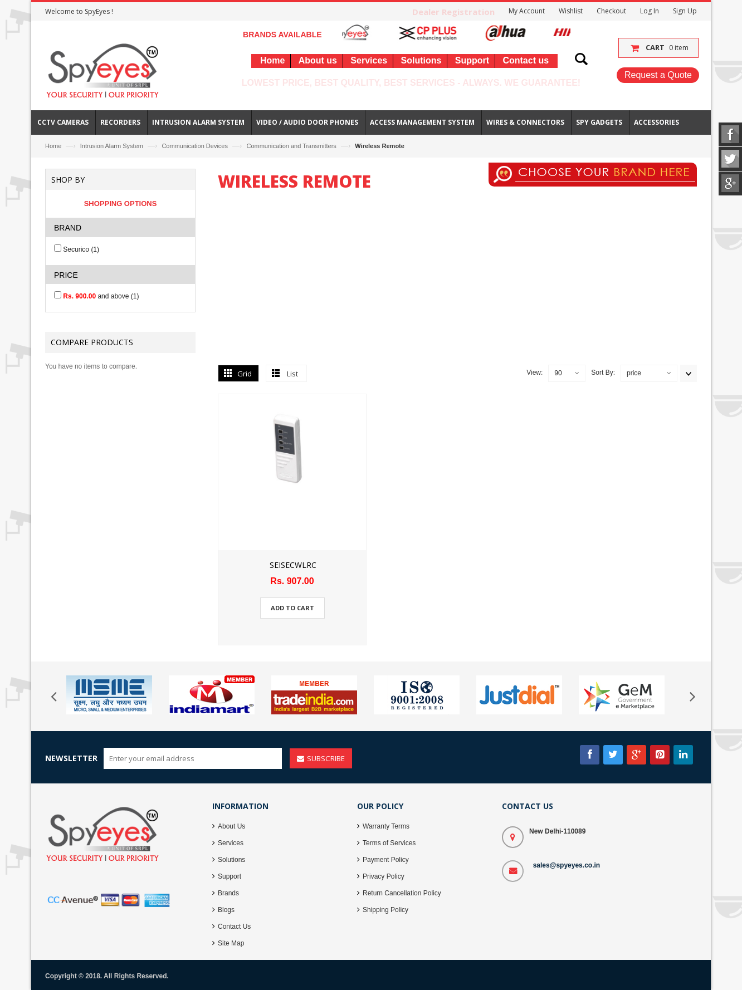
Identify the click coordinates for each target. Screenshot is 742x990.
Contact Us (234, 926)
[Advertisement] (457, 278)
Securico (81, 249)
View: (534, 372)
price (634, 373)
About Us (231, 826)
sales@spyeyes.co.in (566, 865)
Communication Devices (195, 146)
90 (558, 373)
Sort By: (603, 372)
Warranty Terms (386, 826)
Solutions (231, 860)
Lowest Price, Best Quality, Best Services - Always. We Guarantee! (411, 82)
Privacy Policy (383, 876)
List (292, 374)
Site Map (231, 943)
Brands (228, 893)
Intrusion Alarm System (111, 146)
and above (101, 296)
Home (53, 146)
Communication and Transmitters (291, 146)
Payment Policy (386, 860)
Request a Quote (658, 75)
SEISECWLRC (293, 565)
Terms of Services (389, 843)
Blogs (226, 910)
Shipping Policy (385, 910)
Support (229, 876)
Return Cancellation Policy (402, 893)
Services (230, 843)
